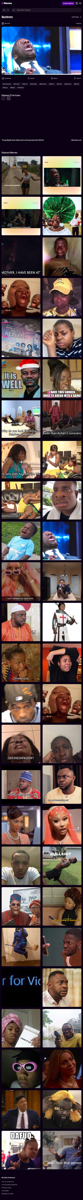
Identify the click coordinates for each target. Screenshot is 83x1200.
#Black (12, 87)
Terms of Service (8, 1182)
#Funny (59, 84)
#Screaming (7, 84)
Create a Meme (68, 3)
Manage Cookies (7, 1194)
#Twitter (21, 87)
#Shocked (33, 84)
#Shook (24, 84)
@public (7, 23)
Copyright (5, 1191)
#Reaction (42, 84)
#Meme (51, 84)
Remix (30, 78)
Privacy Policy (6, 1188)
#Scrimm (16, 84)
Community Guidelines (9, 1185)
